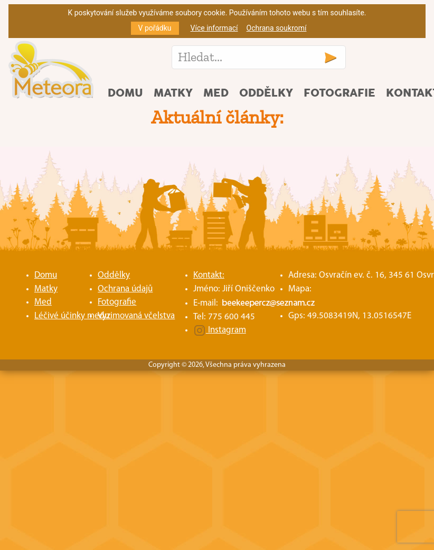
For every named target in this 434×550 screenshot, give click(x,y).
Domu (125, 93)
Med (216, 93)
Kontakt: (208, 275)
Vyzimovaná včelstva (136, 315)
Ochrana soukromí (277, 28)
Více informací (214, 28)
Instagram (219, 330)
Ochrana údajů (125, 289)
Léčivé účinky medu (71, 315)
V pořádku (155, 28)
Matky (173, 93)
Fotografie (339, 93)
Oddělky (266, 93)
